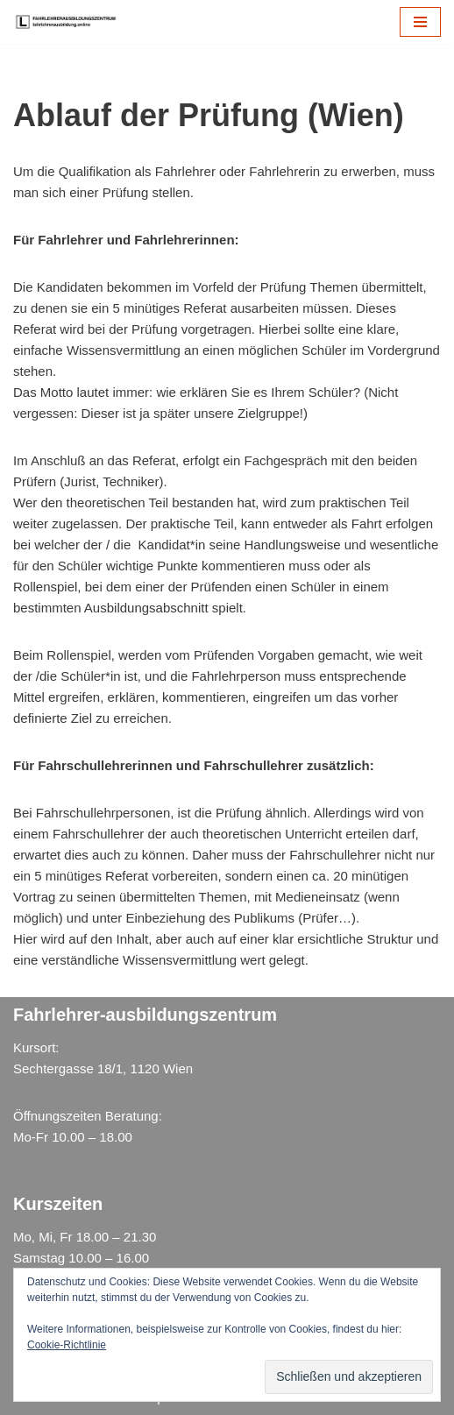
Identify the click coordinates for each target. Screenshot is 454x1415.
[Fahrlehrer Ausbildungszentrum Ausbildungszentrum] (70, 22)
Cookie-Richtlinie (66, 1345)
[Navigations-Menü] (420, 22)
